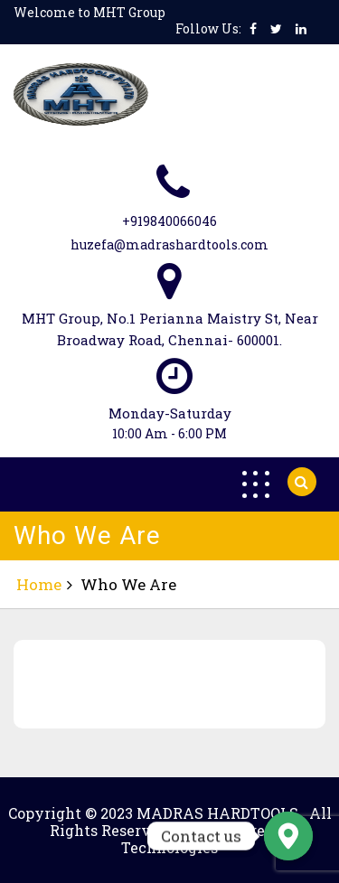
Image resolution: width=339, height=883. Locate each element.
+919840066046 (169, 221)
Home (38, 584)
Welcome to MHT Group (89, 12)
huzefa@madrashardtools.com (169, 244)
